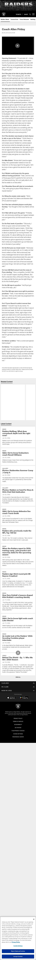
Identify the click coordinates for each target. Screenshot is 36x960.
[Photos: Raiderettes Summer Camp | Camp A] (18, 525)
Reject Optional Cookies (18, 951)
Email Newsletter (18, 875)
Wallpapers (18, 882)
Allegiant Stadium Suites (18, 825)
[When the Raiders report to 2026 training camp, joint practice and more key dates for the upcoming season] (18, 606)
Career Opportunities (18, 740)
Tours (18, 835)
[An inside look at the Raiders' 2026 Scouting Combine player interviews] (18, 691)
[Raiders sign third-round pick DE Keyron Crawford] (18, 629)
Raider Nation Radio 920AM (18, 850)
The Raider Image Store (18, 888)
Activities (18, 885)
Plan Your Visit (18, 822)
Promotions (18, 892)
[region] (18, 938)
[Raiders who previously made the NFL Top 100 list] (18, 584)
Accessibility (18, 747)
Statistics (18, 775)
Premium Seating (18, 800)
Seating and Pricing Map (18, 804)
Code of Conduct (18, 832)
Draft (18, 789)
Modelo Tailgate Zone (18, 878)
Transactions (18, 779)
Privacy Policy (18, 754)
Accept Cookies (18, 956)
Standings (18, 782)
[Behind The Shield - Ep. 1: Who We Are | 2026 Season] (18, 714)
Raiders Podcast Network (18, 843)
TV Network (18, 853)
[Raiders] (18, 916)
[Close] (34, 919)
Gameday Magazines (18, 860)
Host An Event (18, 829)
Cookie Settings (18, 946)
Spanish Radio (18, 857)
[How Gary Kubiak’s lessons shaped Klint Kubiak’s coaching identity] (18, 652)
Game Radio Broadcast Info (18, 847)
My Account (18, 807)
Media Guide (18, 863)
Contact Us (18, 750)
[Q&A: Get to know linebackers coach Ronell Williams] (18, 506)
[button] (17, 45)
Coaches (18, 772)
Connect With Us (18, 872)
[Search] (30, 14)
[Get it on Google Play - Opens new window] (24, 908)
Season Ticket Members (18, 797)
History (18, 785)
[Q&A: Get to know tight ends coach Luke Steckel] (18, 672)
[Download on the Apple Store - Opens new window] (11, 907)
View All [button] (18, 727)
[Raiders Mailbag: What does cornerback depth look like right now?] (18, 487)
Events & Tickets (18, 819)
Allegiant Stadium (18, 815)
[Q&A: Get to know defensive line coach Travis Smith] (18, 566)
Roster (18, 765)
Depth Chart (18, 769)
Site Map (18, 757)
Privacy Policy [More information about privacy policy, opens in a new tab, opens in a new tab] (16, 942)
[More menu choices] (33, 14)
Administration (18, 744)
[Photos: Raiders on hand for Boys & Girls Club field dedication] (18, 545)
